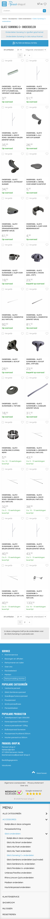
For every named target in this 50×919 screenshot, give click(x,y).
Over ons (8, 667)
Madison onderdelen (14, 883)
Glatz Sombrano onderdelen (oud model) (25, 860)
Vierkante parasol (12, 688)
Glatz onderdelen (26, 834)
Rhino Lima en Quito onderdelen (19, 878)
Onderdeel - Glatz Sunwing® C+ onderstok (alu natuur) (12, 317)
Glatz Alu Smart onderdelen (19, 842)
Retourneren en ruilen (14, 663)
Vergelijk (8, 61)
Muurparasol (10, 700)
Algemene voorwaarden (15, 783)
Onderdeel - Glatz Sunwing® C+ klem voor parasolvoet (12, 273)
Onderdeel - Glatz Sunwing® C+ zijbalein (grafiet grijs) (36, 406)
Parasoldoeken (11, 708)
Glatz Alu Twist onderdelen (19, 851)
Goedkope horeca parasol (16, 696)
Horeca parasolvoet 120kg (16, 726)
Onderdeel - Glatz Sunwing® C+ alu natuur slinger (34, 135)
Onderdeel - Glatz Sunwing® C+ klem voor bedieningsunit (36, 226)
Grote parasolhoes (13, 704)
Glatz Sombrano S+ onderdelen (21, 864)
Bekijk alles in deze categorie (18, 824)
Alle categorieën (25, 814)
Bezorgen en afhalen (14, 659)
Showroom (9, 903)
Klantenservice (11, 655)
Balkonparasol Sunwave (15, 730)
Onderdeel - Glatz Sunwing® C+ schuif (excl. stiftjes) (35, 361)
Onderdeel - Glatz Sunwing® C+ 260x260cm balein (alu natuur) (36, 450)
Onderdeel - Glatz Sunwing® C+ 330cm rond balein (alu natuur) (13, 593)
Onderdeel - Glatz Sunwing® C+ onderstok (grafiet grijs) (37, 317)
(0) (39, 4)
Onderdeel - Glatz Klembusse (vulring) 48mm (10, 450)
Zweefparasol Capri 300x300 (17, 718)
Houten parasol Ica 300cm (16, 737)
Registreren (9, 914)
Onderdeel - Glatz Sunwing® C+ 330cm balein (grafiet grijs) (35, 546)
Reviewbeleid (11, 671)
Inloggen (7, 909)
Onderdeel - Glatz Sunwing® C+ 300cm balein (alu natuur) (34, 497)
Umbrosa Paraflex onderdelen (18, 873)
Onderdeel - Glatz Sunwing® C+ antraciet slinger (12, 182)
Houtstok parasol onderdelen (18, 887)
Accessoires (25, 820)
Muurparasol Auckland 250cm (17, 734)
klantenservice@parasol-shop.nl (16, 755)
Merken (8, 675)
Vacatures (6, 765)
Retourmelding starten (15, 679)
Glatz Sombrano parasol (15, 692)
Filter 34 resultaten (25, 43)
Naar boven (39, 772)
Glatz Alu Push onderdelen (19, 847)
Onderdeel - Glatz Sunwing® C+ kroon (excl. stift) (35, 273)
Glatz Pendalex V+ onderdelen (20, 868)
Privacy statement (36, 783)
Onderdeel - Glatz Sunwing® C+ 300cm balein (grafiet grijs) (11, 546)
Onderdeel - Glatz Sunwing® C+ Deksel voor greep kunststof (36, 182)
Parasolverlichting (13, 829)
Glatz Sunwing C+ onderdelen (20, 855)
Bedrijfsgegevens (9, 760)
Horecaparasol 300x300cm (16, 722)
